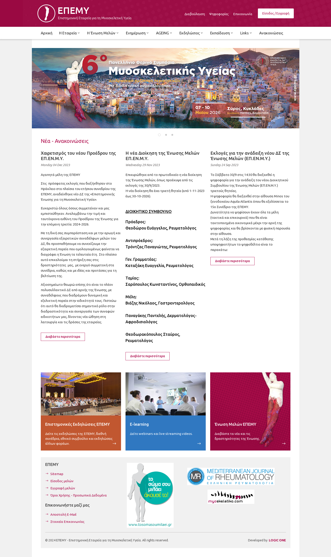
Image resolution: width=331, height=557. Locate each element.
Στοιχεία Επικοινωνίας (67, 522)
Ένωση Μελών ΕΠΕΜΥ (235, 424)
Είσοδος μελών (62, 481)
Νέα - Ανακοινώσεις (64, 141)
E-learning (139, 424)
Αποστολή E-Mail (63, 514)
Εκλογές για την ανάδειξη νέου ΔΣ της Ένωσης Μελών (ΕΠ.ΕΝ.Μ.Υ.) (249, 155)
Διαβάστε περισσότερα (62, 336)
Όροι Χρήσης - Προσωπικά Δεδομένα (78, 495)
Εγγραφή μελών (62, 488)
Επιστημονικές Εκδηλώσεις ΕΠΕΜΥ (77, 424)
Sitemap (56, 474)
